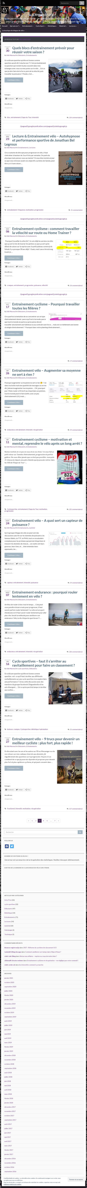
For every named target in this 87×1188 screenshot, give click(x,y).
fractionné (11, 809)
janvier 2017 (8, 1154)
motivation (30, 210)
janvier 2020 (8, 999)
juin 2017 (7, 1133)
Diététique (52, 26)
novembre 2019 (10, 1008)
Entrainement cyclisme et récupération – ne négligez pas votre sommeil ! (52, 960)
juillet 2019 (8, 1025)
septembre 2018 (10, 1068)
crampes (10, 285)
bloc (8, 117)
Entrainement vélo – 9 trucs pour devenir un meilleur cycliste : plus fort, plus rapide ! (46, 741)
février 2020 (8, 995)
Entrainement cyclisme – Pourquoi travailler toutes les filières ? (46, 306)
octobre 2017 (9, 1116)
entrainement (16, 117)
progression (38, 210)
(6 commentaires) (76, 285)
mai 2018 (7, 1085)
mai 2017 (7, 1137)
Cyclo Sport (40, 26)
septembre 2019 (10, 1017)
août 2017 (8, 1124)
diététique (35, 729)
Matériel (63, 26)
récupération (38, 430)
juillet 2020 (8, 991)
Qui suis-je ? (15, 26)
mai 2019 (7, 1034)
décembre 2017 (10, 1107)
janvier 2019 (8, 1051)
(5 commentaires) (76, 729)
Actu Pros (8, 900)
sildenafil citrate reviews (13, 960)
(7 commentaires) (76, 361)
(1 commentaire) (76, 210)
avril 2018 (7, 1090)
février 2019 (8, 1047)
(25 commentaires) (75, 509)
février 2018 (8, 1098)
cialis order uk (9, 965)
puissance (37, 285)
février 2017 (8, 1150)
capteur (10, 583)
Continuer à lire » (13, 80)
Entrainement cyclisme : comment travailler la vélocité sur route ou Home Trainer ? (45, 231)
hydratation (43, 729)
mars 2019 (8, 1042)
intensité (35, 117)
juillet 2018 (8, 1077)
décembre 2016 (10, 1158)
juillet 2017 (8, 1128)
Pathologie (8, 930)
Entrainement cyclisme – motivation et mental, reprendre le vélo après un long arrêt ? (47, 441)
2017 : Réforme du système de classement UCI (40, 948)
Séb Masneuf (11, 55)
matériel (32, 528)
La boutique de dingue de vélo (13, 30)
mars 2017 (8, 1146)
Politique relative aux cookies (12, 1184)
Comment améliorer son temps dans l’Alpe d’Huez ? (43, 952)
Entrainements (31, 55)
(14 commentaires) (75, 117)
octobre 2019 (9, 1012)
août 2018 (8, 1073)
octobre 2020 (9, 982)
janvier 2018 (8, 1103)
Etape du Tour (26, 117)
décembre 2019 (10, 1004)
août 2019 (8, 1021)
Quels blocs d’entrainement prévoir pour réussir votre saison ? (43, 50)
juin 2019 (7, 1030)
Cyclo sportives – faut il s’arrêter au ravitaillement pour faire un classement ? (43, 663)
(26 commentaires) (75, 652)
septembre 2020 (10, 987)
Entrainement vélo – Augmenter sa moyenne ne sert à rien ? (46, 372)
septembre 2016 (10, 1171)
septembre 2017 (10, 1120)
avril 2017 (7, 1141)
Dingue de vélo (43, 14)
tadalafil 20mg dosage (12, 952)
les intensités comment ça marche (31, 965)
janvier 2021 (8, 978)
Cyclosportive (12, 509)
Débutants (22, 55)
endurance (11, 430)
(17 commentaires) (75, 809)
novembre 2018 (10, 1060)
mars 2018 (8, 1094)
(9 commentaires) (76, 430)
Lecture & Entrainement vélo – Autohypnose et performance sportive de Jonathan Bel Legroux (42, 140)
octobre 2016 (9, 1167)
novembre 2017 (10, 1111)
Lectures (73, 26)
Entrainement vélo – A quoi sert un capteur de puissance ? (47, 522)
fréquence (21, 210)
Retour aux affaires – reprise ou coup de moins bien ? (38, 956)
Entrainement (27, 26)
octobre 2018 (9, 1064)
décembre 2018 (10, 1055)
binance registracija (11, 948)
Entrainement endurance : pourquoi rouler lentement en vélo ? (44, 594)
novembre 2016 (10, 1163)
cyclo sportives (23, 669)
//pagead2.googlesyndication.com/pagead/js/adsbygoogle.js (43, 126)
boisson (10, 729)
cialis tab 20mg (10, 956)
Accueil (4, 26)
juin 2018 (7, 1081)
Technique (8, 934)
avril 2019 (7, 1038)
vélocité (45, 285)
